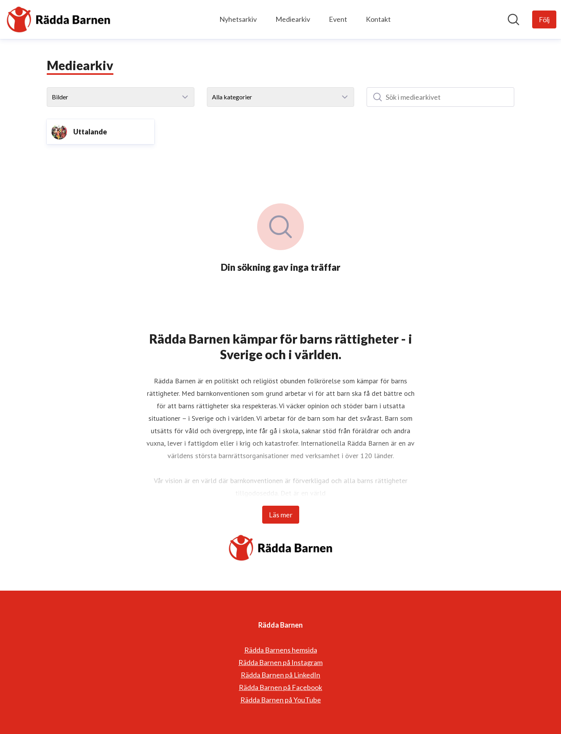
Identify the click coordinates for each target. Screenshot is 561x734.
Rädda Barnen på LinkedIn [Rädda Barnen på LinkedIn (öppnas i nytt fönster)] (280, 674)
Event (338, 19)
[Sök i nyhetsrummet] (513, 19)
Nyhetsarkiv (238, 19)
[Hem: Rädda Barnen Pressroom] (58, 19)
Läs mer (281, 514)
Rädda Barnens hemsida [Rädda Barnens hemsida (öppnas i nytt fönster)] (280, 650)
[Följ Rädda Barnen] (544, 19)
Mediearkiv (292, 19)
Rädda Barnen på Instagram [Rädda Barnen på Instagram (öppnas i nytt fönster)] (280, 662)
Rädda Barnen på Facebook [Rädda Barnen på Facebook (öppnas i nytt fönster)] (280, 687)
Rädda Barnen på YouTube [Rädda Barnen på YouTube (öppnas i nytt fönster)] (280, 699)
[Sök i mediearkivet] (440, 97)
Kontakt (378, 19)
